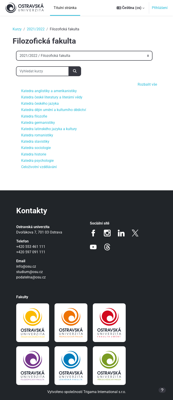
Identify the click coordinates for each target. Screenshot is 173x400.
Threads (107, 247)
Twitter (135, 233)
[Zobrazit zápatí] (162, 390)
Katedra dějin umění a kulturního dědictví (53, 110)
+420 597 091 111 (30, 252)
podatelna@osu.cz (31, 277)
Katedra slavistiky (35, 141)
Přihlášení (160, 8)
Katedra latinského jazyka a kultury (49, 129)
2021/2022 (36, 29)
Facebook (93, 233)
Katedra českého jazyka (40, 103)
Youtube (93, 247)
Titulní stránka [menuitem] (65, 8)
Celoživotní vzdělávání (39, 167)
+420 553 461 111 (30, 246)
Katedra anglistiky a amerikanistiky (49, 91)
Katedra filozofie (34, 116)
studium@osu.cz (29, 272)
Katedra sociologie (36, 148)
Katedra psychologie (37, 160)
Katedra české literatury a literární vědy (51, 97)
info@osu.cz (26, 266)
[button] (130, 8)
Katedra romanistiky (37, 135)
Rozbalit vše (147, 84)
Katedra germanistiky (38, 122)
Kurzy (17, 29)
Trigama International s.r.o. (104, 392)
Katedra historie (33, 154)
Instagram (107, 233)
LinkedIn (121, 233)
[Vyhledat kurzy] (42, 71)
